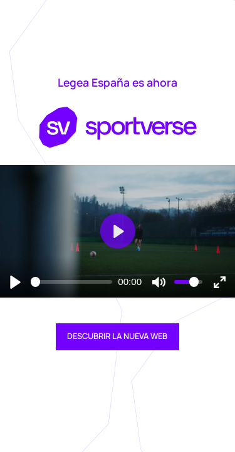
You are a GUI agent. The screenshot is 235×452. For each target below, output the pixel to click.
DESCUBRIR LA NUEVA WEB (117, 336)
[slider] (71, 282)
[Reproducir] (15, 281)
